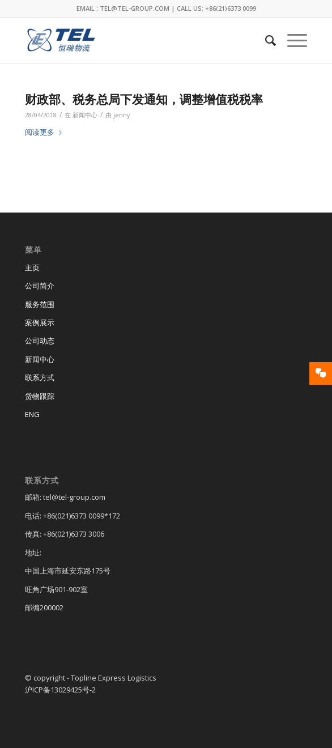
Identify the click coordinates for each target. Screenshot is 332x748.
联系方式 (39, 377)
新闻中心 (85, 115)
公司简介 (39, 285)
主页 (32, 267)
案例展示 (39, 322)
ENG (32, 414)
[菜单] (291, 40)
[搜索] (265, 40)
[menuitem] (265, 40)
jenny (121, 115)
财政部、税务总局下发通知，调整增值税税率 (144, 99)
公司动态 (39, 340)
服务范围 (39, 304)
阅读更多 (45, 132)
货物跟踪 (39, 396)
